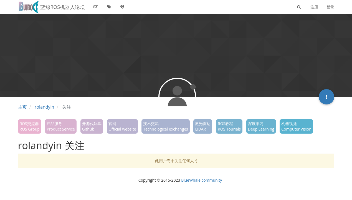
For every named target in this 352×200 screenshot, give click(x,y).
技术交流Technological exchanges (165, 126)
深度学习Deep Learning (261, 126)
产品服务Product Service (61, 126)
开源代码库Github (92, 126)
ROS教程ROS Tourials (229, 126)
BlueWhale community (201, 180)
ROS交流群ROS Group (30, 126)
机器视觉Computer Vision (296, 126)
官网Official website (122, 126)
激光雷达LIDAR (203, 126)
